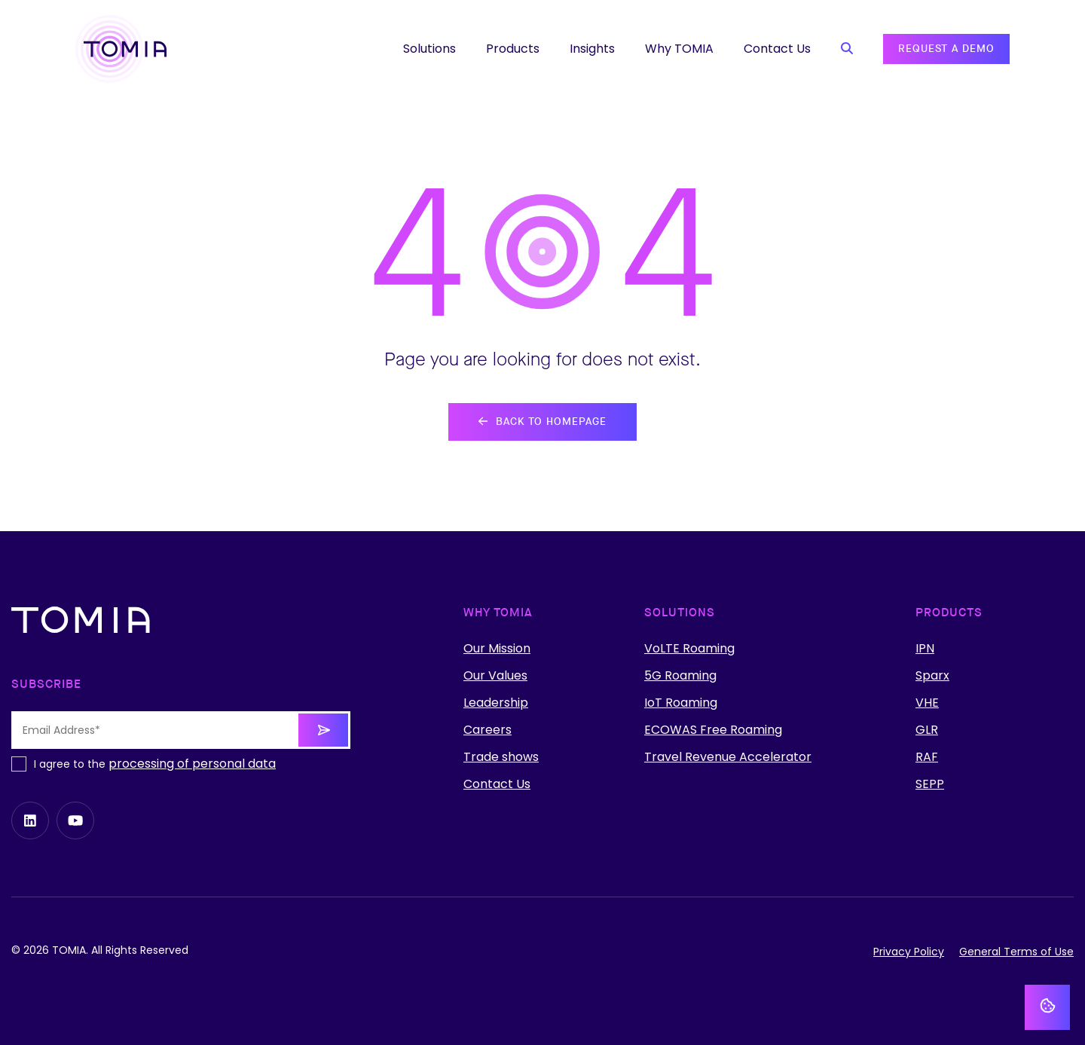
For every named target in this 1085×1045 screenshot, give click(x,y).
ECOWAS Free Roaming (713, 730)
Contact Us (496, 784)
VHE (927, 703)
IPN (924, 649)
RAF (926, 757)
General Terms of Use (1016, 952)
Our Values (495, 676)
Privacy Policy (908, 952)
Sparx (932, 676)
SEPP (929, 784)
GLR (926, 730)
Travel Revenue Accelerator (727, 757)
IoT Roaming (680, 703)
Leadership (495, 703)
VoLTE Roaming (689, 649)
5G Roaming (680, 676)
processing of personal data (192, 764)
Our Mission (496, 649)
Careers (487, 730)
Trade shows (501, 757)
